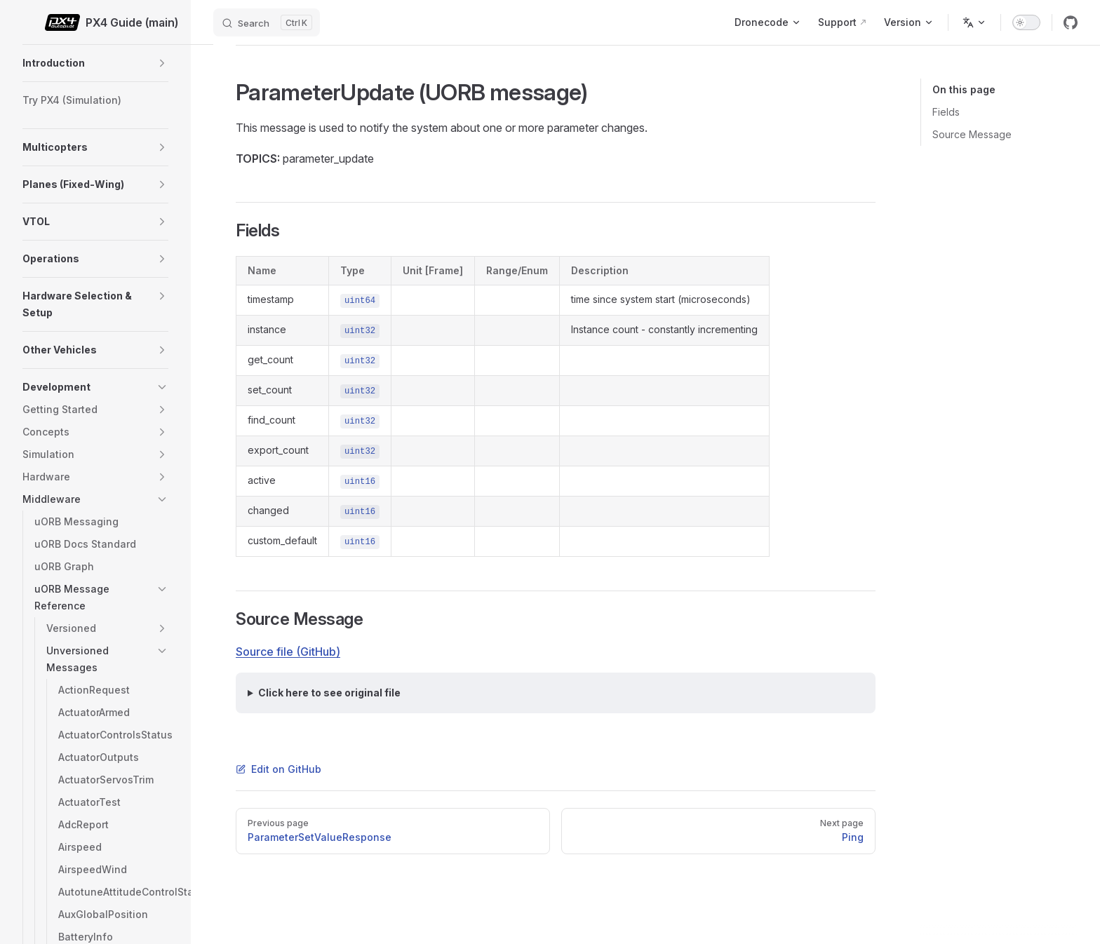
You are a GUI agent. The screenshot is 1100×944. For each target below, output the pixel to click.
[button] (162, 63)
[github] (1070, 22)
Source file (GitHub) (288, 652)
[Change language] (974, 22)
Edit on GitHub (278, 769)
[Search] (266, 22)
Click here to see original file (329, 693)
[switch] (1026, 22)
